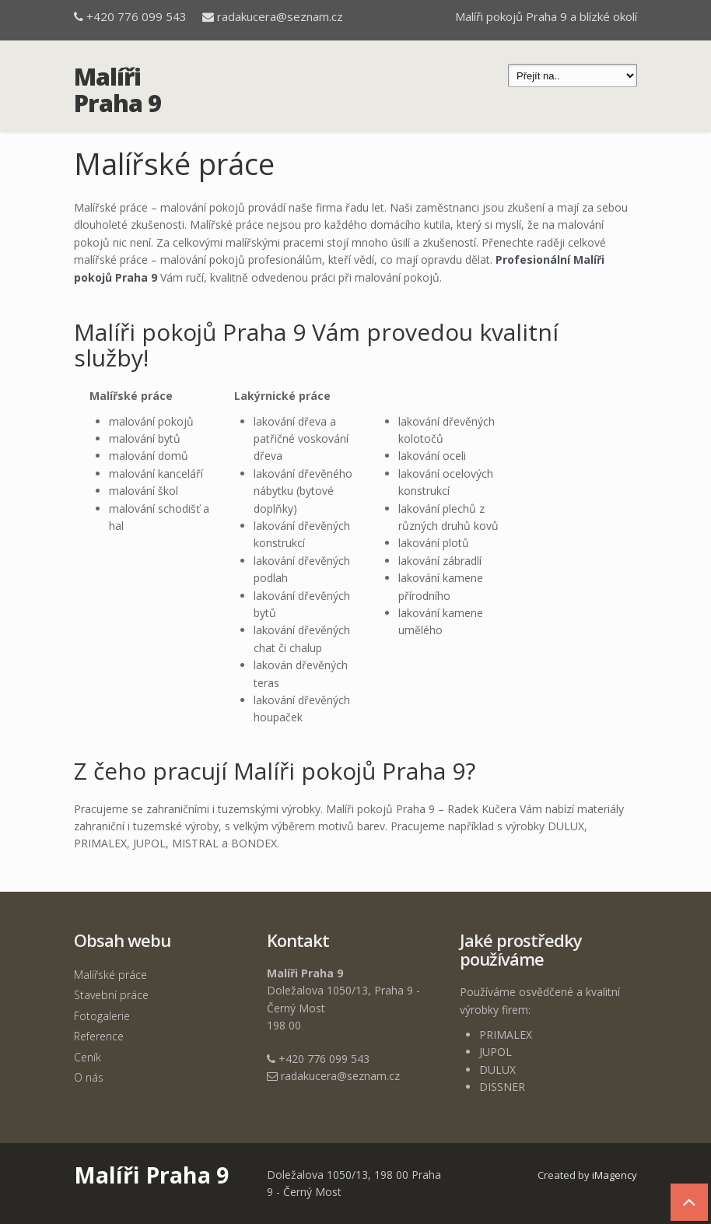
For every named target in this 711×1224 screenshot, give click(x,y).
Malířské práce (110, 974)
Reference (99, 1036)
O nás (88, 1077)
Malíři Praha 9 (117, 89)
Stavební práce (111, 994)
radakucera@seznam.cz (280, 16)
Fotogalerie (102, 1015)
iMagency (614, 1175)
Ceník (87, 1057)
